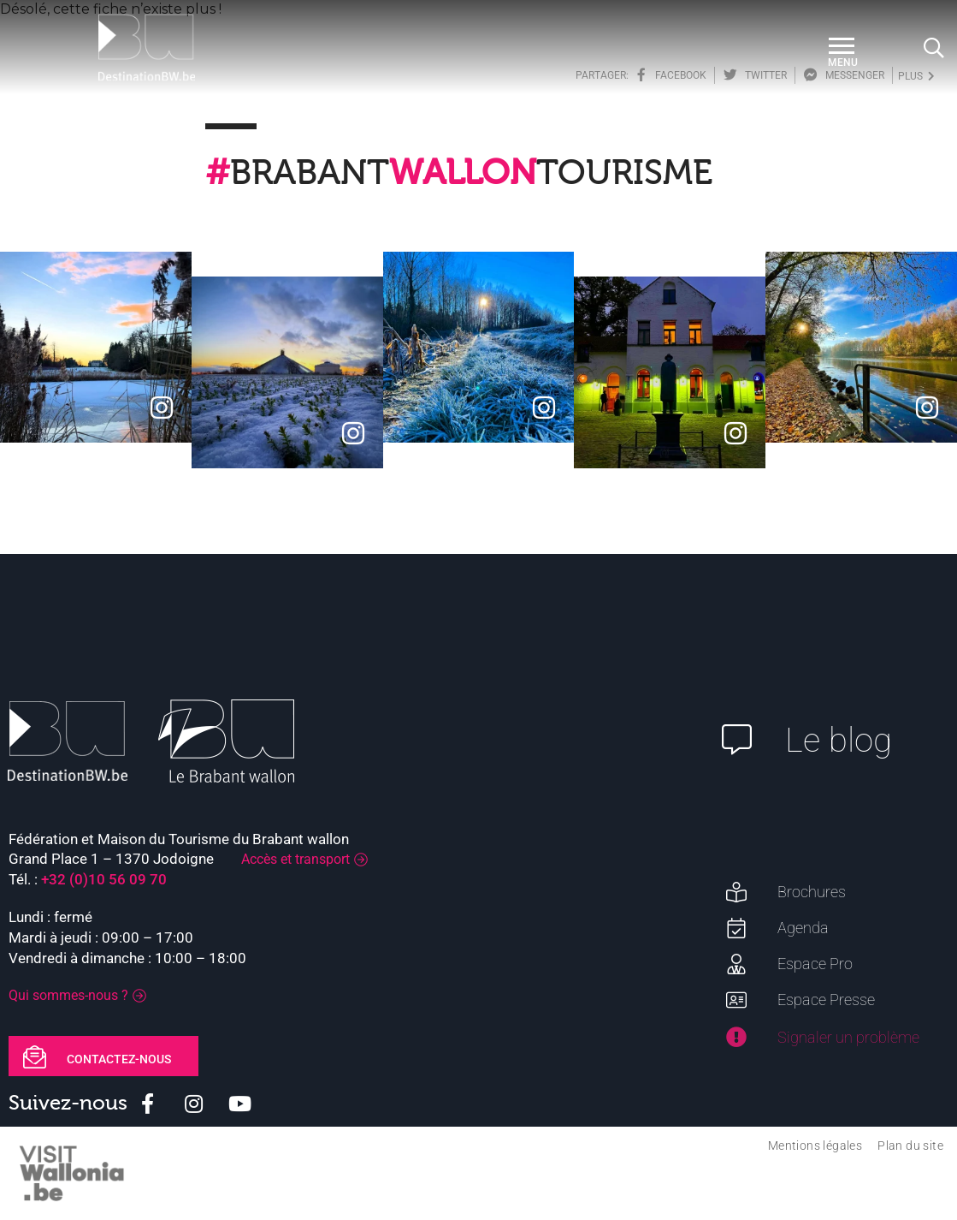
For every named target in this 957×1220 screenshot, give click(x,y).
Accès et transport (295, 859)
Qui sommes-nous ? (68, 995)
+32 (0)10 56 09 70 (104, 879)
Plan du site (910, 1145)
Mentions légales (815, 1145)
